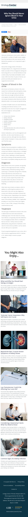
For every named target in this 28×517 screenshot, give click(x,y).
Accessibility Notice (20, 485)
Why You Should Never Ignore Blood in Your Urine (13, 25)
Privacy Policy (21, 481)
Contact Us (14, 489)
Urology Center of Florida (6, 24)
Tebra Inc (14, 481)
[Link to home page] (11, 5)
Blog (16, 24)
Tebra (20, 511)
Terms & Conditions (8, 485)
